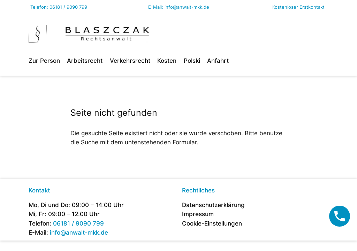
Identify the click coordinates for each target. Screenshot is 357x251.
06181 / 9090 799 (78, 223)
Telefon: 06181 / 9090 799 (58, 7)
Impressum (198, 214)
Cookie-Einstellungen (212, 223)
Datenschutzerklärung (213, 204)
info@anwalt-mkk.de (187, 7)
